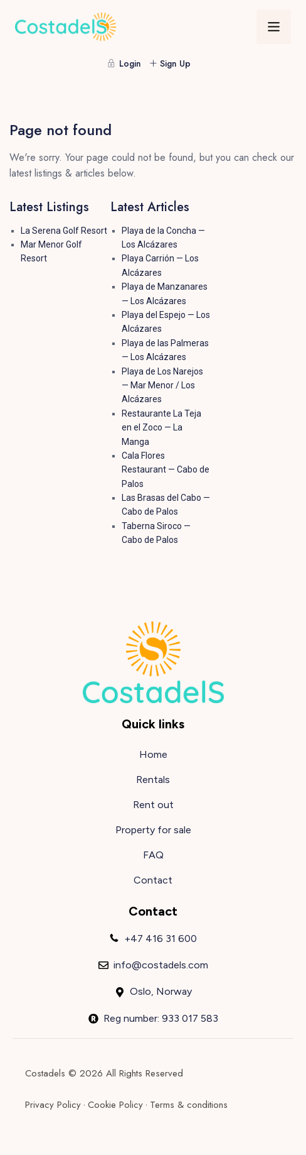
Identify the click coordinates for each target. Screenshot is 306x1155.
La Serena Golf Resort (64, 231)
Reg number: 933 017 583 (160, 1018)
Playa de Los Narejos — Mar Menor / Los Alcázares (162, 385)
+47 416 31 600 (160, 938)
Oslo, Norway (161, 991)
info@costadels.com (160, 965)
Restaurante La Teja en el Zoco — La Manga (161, 427)
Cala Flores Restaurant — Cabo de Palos (165, 470)
